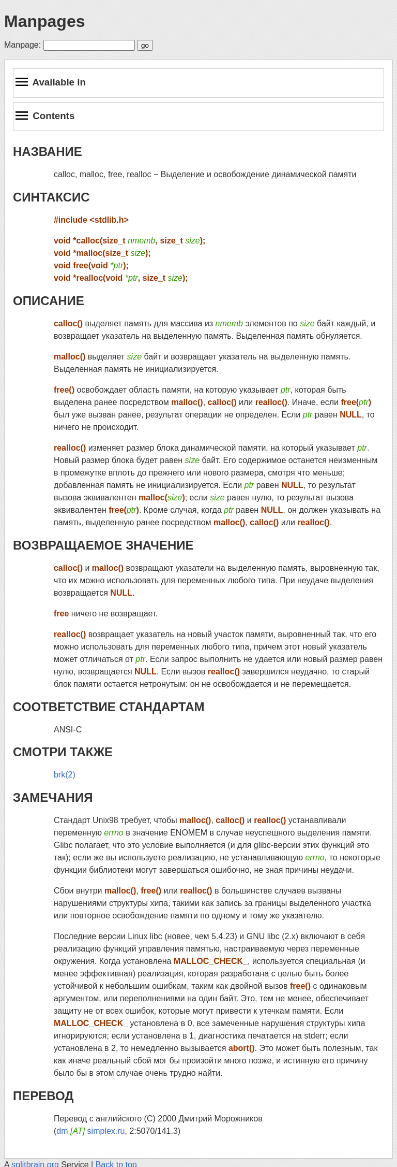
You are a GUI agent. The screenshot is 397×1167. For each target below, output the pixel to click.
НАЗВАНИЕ (47, 152)
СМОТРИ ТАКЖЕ (63, 752)
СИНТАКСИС (51, 197)
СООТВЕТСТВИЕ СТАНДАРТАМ (109, 707)
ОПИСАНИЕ (48, 301)
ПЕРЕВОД (43, 1096)
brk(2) (64, 774)
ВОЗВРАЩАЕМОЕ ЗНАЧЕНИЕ (103, 545)
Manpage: (22, 44)
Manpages (44, 21)
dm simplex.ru (90, 1131)
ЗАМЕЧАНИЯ (53, 797)
